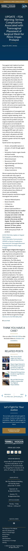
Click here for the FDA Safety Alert (12, 316)
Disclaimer (5, 536)
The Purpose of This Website (9, 528)
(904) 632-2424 (16, 336)
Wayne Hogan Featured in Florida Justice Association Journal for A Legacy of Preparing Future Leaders (17, 366)
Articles (15, 45)
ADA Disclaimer (6, 538)
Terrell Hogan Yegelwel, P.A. (16, 546)
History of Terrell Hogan (8, 532)
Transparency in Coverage (9, 540)
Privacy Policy (5, 534)
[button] (23, 6)
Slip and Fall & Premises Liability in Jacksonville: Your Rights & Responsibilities (16, 382)
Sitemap (4, 542)
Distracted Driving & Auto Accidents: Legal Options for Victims (17, 373)
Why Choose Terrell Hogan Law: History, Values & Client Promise (17, 358)
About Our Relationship (8, 530)
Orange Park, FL (10, 468)
